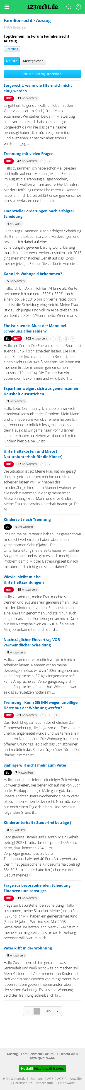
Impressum (44, 1083)
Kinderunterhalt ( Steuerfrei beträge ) (37, 823)
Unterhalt (11, 49)
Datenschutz (22, 1083)
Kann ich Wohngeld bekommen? (33, 274)
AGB (50, 1078)
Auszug (43, 21)
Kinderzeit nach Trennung (27, 520)
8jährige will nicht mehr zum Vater (35, 765)
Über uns (36, 1078)
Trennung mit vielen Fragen (29, 154)
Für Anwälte (66, 1083)
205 (48, 1011)
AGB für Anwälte (69, 1078)
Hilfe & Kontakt (14, 1078)
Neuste (11, 61)
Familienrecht (18, 21)
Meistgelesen (33, 61)
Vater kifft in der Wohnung (28, 948)
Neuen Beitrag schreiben (42, 74)
